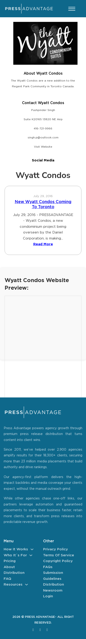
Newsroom (52, 590)
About (9, 567)
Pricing (10, 561)
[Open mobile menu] (71, 9)
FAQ (7, 578)
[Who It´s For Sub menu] (31, 555)
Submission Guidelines (53, 575)
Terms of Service (58, 555)
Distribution (14, 572)
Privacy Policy (55, 549)
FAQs (48, 567)
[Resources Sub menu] (26, 584)
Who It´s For (15, 555)
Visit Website (43, 147)
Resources (13, 584)
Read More (43, 244)
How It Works (16, 549)
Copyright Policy (58, 561)
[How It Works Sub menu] (32, 549)
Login (48, 596)
